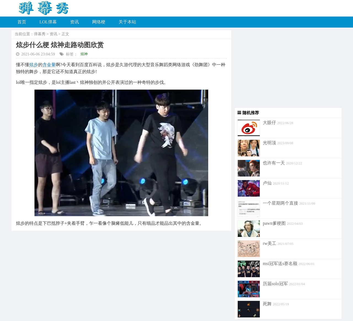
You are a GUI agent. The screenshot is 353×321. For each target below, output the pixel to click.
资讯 (74, 22)
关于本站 (127, 22)
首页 (21, 22)
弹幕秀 (40, 34)
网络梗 (98, 22)
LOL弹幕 (48, 22)
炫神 (84, 54)
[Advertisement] (287, 69)
